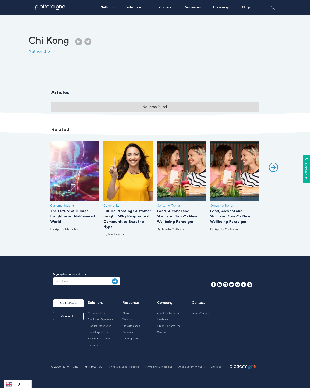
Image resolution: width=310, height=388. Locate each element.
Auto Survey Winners (191, 366)
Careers (161, 332)
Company (221, 7)
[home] (50, 7)
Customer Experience (100, 313)
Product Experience (99, 325)
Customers (162, 7)
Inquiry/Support (201, 313)
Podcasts (127, 332)
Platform (106, 7)
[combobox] (18, 384)
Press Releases (131, 325)
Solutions (133, 7)
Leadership (163, 319)
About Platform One (168, 313)
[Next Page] (273, 189)
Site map (216, 366)
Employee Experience (101, 319)
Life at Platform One (169, 325)
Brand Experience (98, 332)
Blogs (246, 7)
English (14, 384)
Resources (192, 7)
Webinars (127, 319)
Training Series (131, 338)
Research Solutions (99, 338)
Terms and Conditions (158, 366)
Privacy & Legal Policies (124, 366)
